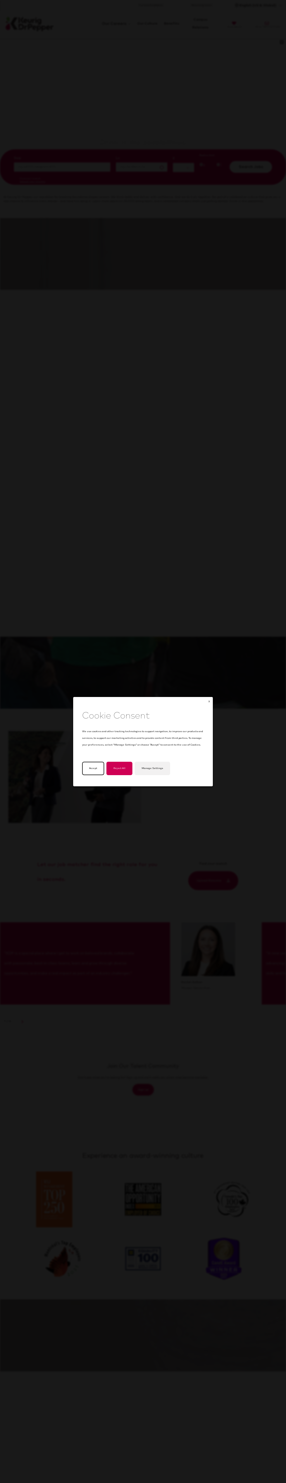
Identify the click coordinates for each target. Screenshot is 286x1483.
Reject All (119, 768)
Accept (93, 768)
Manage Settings (152, 768)
